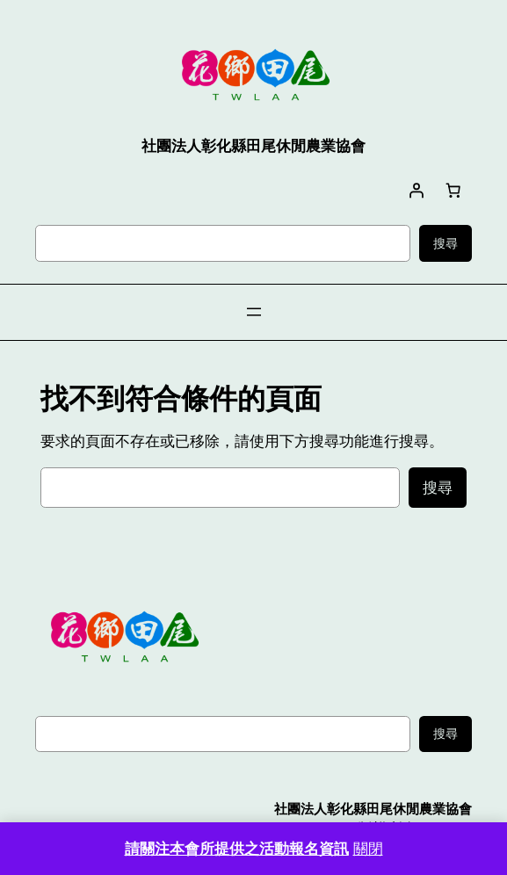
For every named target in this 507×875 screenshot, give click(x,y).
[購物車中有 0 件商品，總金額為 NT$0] (453, 189)
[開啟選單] (253, 311)
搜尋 (445, 243)
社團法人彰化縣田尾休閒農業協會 (373, 808)
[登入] (416, 189)
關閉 (368, 848)
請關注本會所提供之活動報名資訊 (237, 848)
